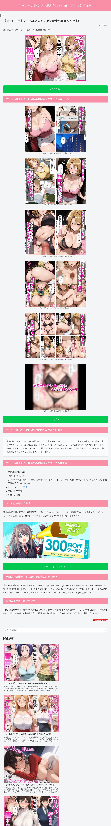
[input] (55, 630)
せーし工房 (22, 487)
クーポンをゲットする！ (55, 566)
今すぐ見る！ (55, 89)
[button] (105, 630)
